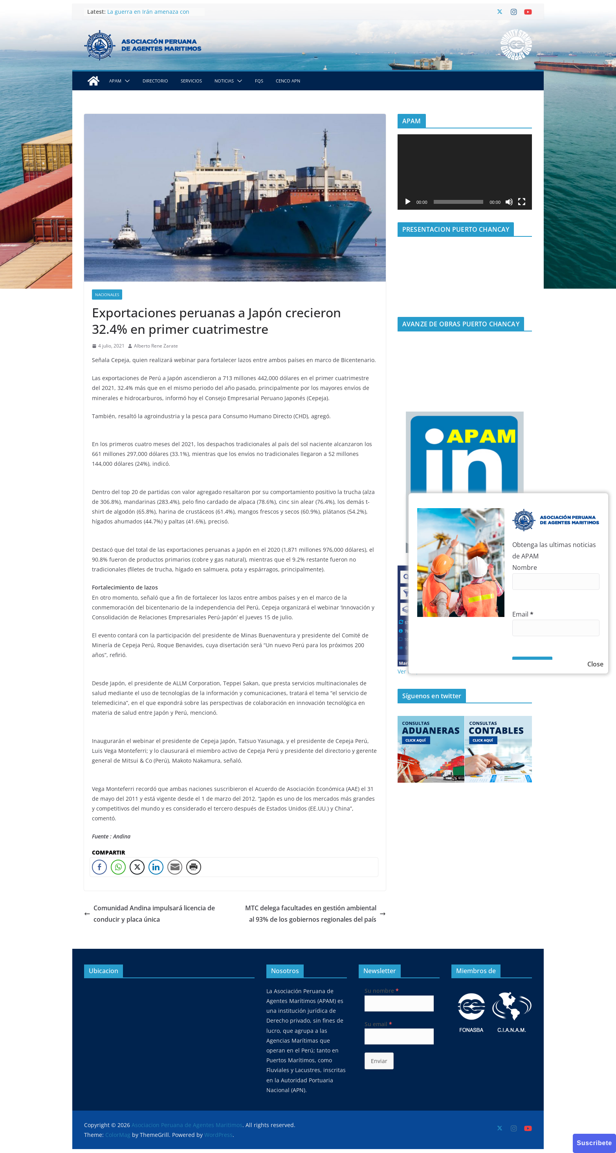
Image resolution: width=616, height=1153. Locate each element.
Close (595, 664)
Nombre (524, 567)
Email (523, 614)
